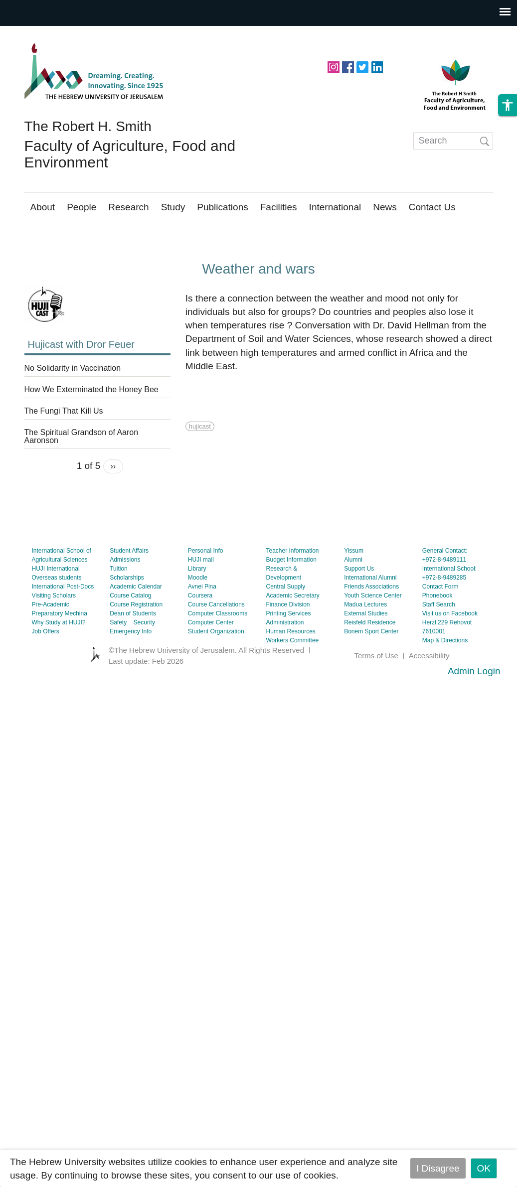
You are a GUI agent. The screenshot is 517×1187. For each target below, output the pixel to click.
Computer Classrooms (217, 642)
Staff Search (438, 633)
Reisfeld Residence (369, 651)
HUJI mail (201, 589)
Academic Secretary (292, 624)
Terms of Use (376, 685)
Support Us (359, 597)
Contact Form (440, 615)
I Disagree (438, 1168)
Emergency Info (131, 660)
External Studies (365, 642)
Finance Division (288, 633)
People (81, 207)
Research (128, 207)
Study (173, 207)
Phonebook (437, 624)
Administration (285, 651)
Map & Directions (445, 669)
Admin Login (474, 700)
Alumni (353, 589)
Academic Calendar (136, 615)
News (385, 207)
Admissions (125, 589)
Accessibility (429, 685)
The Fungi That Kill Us (63, 441)
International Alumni (370, 606)
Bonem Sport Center (371, 660)
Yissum (353, 580)
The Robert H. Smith (88, 126)
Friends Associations (371, 615)
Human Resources (290, 660)
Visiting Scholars (54, 624)
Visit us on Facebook (450, 642)
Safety (118, 651)
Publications (222, 207)
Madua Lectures (365, 633)
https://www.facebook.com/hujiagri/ (348, 66)
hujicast (200, 455)
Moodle (197, 606)
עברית (470, 236)
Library (197, 597)
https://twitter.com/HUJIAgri (362, 66)
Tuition (119, 597)
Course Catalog (130, 624)
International (335, 207)
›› (113, 495)
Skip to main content (43, 32)
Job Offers (45, 660)
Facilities (278, 207)
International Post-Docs (63, 615)
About (42, 207)
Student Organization (216, 660)
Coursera (200, 624)
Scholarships (127, 606)
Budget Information (291, 589)
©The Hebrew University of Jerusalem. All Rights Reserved (206, 679)
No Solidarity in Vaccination (72, 398)
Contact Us (432, 207)
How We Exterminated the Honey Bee (91, 419)
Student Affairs (129, 580)
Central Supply (285, 615)
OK (484, 1168)
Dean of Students (133, 642)
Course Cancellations (216, 633)
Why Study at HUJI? (59, 651)
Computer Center (211, 651)
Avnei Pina (202, 615)
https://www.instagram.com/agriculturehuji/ (334, 66)
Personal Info (205, 580)
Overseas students (57, 606)
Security (144, 651)
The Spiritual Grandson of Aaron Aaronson (81, 466)
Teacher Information (292, 580)
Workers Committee (292, 669)
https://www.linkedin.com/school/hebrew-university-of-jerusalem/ (377, 66)
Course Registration (136, 633)
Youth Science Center (373, 624)
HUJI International (56, 597)
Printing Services (288, 642)
